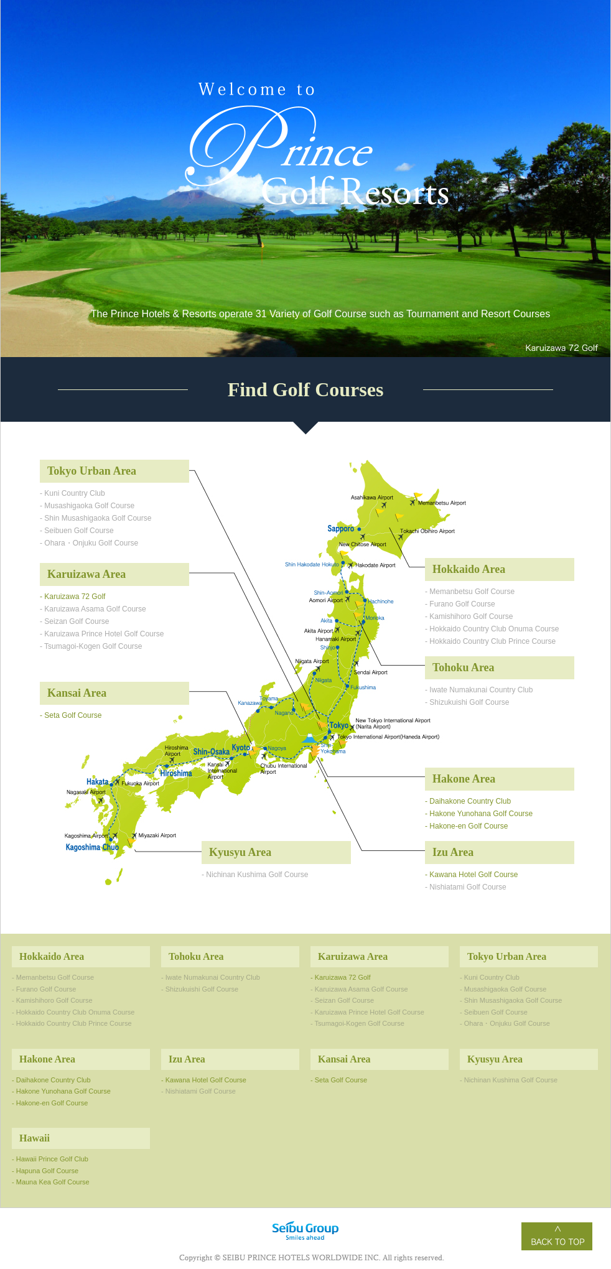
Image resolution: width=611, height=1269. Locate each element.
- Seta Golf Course (70, 715)
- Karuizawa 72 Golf (72, 596)
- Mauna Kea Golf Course (51, 1182)
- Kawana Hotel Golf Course (471, 874)
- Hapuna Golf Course (45, 1170)
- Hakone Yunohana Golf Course (479, 813)
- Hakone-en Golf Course (466, 826)
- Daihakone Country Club (468, 801)
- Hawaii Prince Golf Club (50, 1159)
